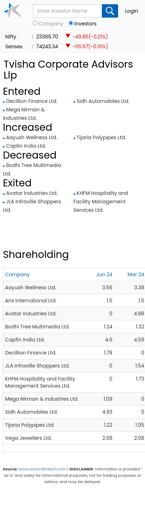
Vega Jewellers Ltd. (28, 438)
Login (131, 10)
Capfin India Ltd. (26, 145)
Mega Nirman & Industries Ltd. (42, 398)
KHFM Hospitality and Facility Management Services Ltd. (101, 202)
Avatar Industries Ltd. (31, 193)
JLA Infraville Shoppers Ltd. (37, 365)
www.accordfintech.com (42, 469)
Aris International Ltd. (31, 300)
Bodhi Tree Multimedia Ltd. (37, 326)
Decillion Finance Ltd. (31, 101)
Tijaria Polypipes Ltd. (101, 137)
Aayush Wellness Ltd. (31, 137)
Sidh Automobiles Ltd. (103, 101)
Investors (85, 23)
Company (51, 23)
